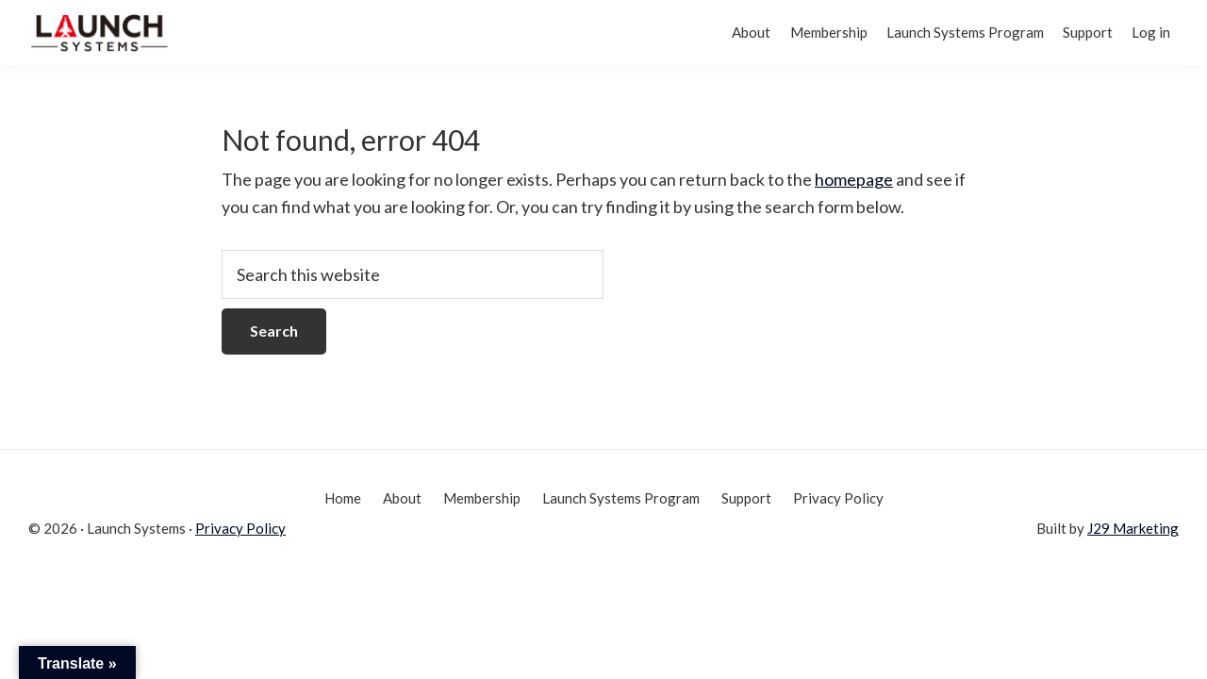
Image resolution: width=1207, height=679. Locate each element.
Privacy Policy (240, 528)
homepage (854, 179)
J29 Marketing (1133, 528)
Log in (1145, 32)
